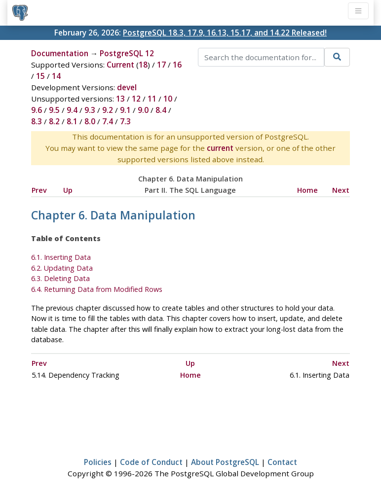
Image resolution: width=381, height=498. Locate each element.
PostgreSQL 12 (127, 53)
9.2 (107, 110)
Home (307, 190)
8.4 (160, 110)
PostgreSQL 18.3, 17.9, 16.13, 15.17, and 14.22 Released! (225, 32)
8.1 (72, 121)
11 (152, 99)
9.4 (72, 110)
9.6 (36, 110)
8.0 (89, 121)
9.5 (54, 110)
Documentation (59, 53)
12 (136, 99)
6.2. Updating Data (62, 268)
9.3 (89, 110)
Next (340, 190)
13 (120, 99)
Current (120, 65)
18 (143, 65)
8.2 (54, 121)
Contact (282, 462)
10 (167, 99)
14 (56, 76)
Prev (39, 190)
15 (40, 76)
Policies (98, 462)
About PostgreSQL (225, 462)
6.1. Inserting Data (61, 257)
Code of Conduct (151, 462)
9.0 (143, 110)
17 (161, 65)
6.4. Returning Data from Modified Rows (96, 289)
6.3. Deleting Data (60, 278)
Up (68, 190)
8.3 (36, 121)
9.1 (125, 110)
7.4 (107, 121)
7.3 (125, 121)
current (220, 148)
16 (177, 65)
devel (127, 87)
